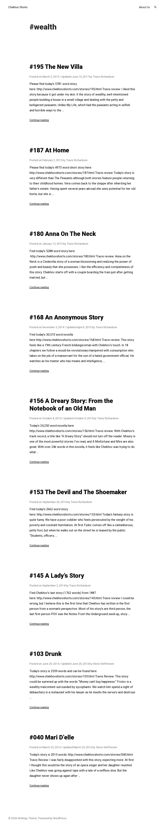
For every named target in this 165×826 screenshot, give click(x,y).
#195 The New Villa (56, 66)
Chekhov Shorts (18, 7)
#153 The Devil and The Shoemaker (78, 492)
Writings (23, 818)
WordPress (59, 818)
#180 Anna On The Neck (62, 233)
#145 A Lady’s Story (56, 575)
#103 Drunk (45, 653)
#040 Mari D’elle (51, 737)
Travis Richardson (103, 76)
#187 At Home (49, 150)
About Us (144, 7)
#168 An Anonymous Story (66, 317)
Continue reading (39, 120)
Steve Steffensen (103, 663)
